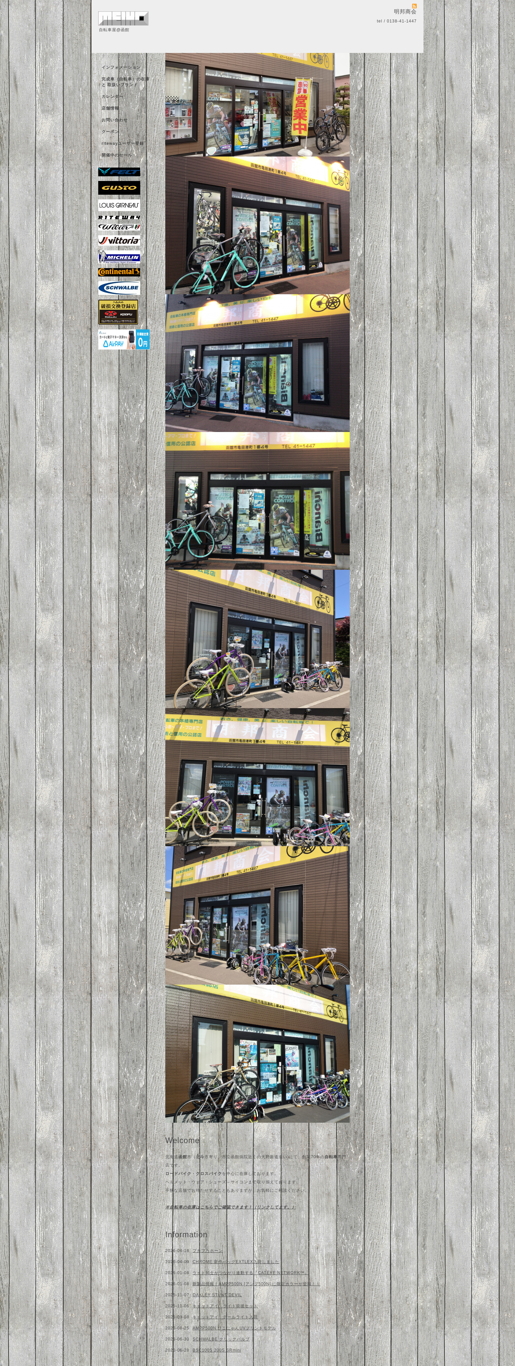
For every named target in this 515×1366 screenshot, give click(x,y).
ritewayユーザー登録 (123, 143)
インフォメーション (121, 67)
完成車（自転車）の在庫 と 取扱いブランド (126, 82)
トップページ (115, 55)
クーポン (110, 131)
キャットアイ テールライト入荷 (225, 1317)
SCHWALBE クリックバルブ (220, 1339)
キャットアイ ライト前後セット (225, 1306)
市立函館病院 (235, 1157)
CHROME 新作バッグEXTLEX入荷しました (235, 1261)
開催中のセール (117, 155)
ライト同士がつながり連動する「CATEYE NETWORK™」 (250, 1272)
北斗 (200, 1157)
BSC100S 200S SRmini (216, 1350)
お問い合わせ (115, 120)
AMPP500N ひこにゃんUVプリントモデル (234, 1328)
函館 (182, 1157)
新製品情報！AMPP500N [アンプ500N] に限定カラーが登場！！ (256, 1284)
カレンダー (112, 96)
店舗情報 (110, 108)
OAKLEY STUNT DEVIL (217, 1295)
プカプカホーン (207, 1250)
